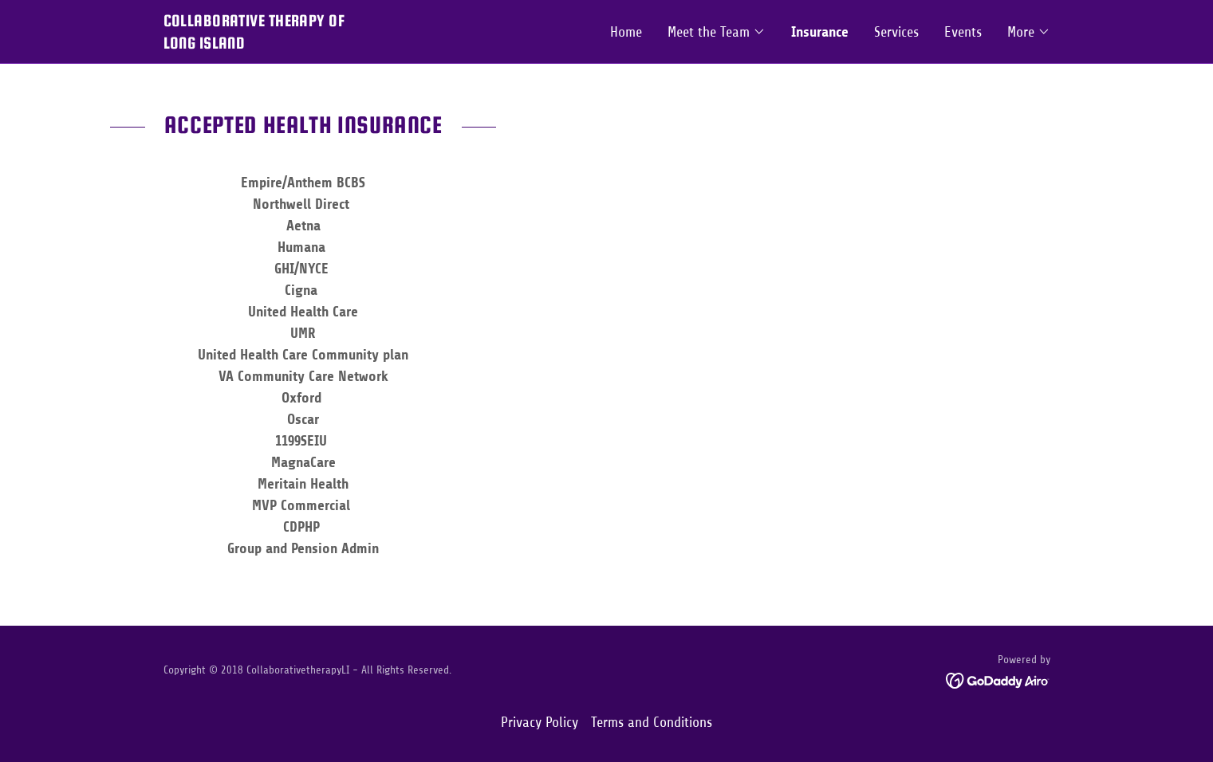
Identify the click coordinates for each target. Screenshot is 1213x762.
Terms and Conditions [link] (651, 722)
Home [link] (626, 32)
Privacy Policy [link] (539, 722)
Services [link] (896, 32)
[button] (717, 31)
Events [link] (963, 32)
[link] (385, 44)
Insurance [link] (820, 32)
